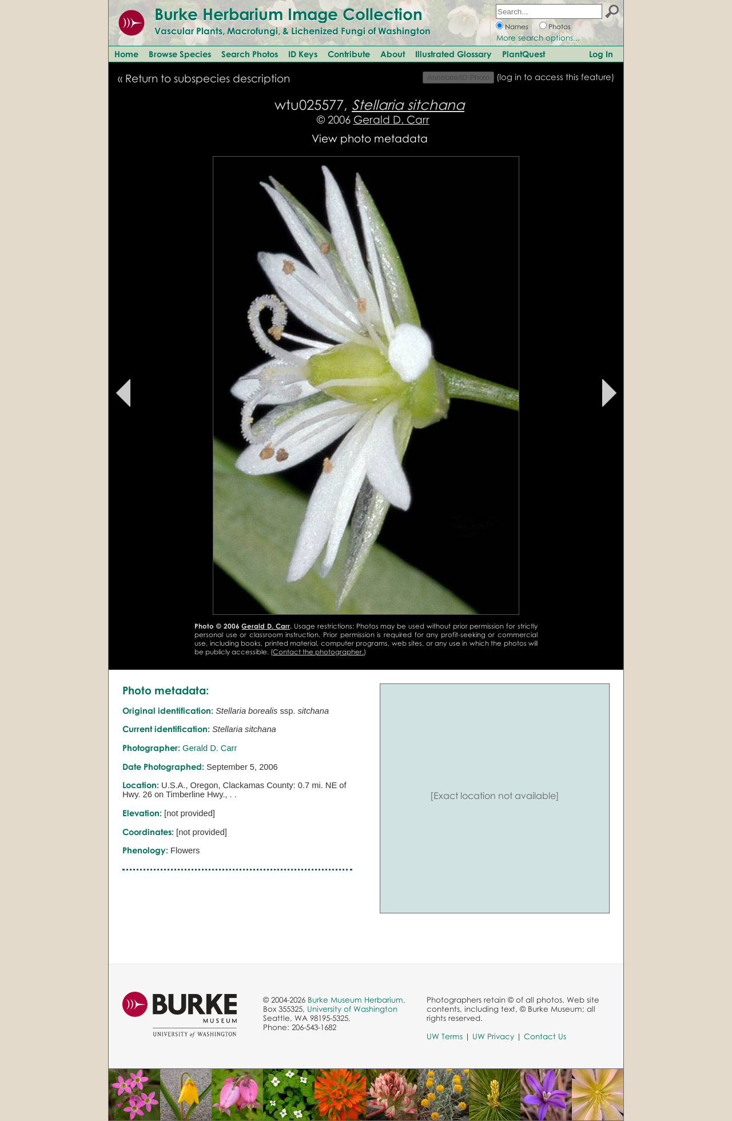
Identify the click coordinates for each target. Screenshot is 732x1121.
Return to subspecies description (207, 78)
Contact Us (545, 1036)
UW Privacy (493, 1036)
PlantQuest (523, 54)
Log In (601, 54)
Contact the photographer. (318, 651)
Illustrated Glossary (453, 54)
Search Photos (249, 54)
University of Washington (352, 1008)
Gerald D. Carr (391, 119)
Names (516, 26)
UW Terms (445, 1036)
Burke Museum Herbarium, (356, 999)
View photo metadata (370, 138)
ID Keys (302, 54)
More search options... (538, 37)
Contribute (349, 54)
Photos (559, 26)
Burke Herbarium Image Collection (288, 13)
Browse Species (180, 54)
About (392, 54)
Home (126, 54)
